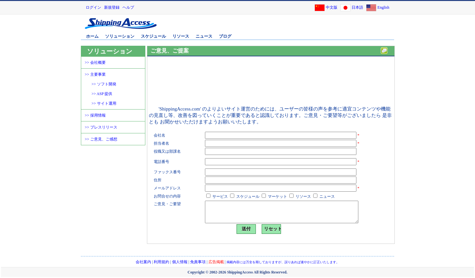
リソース (180, 36)
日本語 (357, 7)
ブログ (225, 36)
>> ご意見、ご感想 (101, 139)
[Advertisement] (317, 26)
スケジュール (153, 36)
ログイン (93, 7)
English (383, 7)
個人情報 (180, 262)
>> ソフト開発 (104, 84)
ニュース (204, 36)
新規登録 (112, 7)
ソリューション (119, 36)
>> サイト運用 (104, 103)
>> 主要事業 (95, 74)
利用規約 (161, 262)
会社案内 (143, 262)
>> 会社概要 (95, 62)
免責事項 (198, 262)
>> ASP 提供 (102, 93)
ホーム (92, 36)
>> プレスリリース (101, 127)
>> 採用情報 (95, 115)
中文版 (331, 7)
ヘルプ (128, 7)
